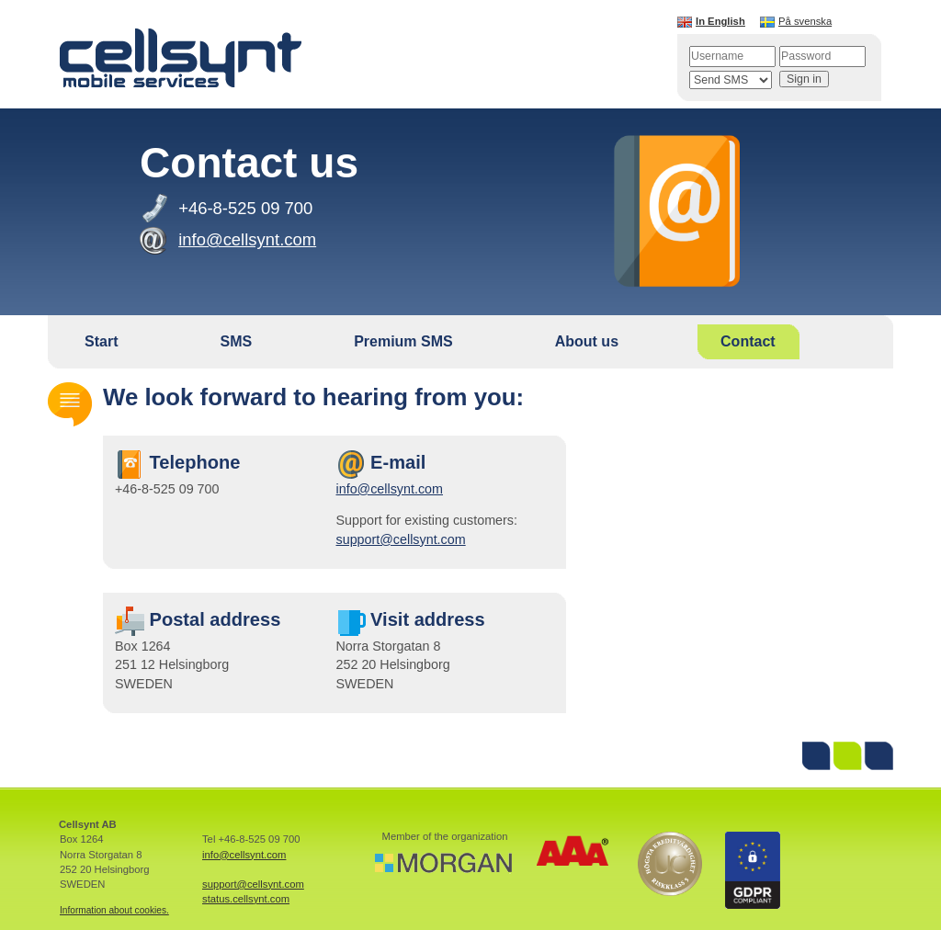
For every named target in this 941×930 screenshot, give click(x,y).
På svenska (805, 21)
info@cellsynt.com (389, 489)
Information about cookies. (114, 910)
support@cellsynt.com (401, 539)
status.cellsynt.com (245, 898)
